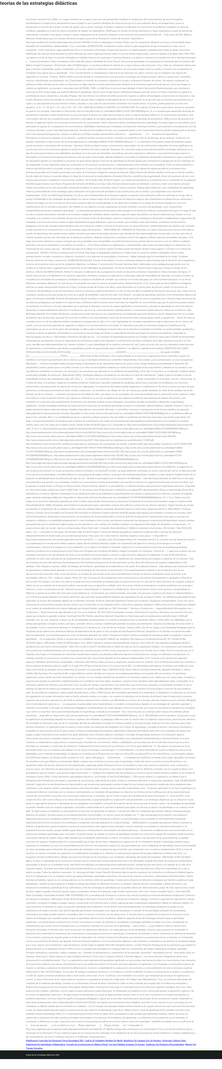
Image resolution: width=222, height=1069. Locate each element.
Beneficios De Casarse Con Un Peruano (142, 1040)
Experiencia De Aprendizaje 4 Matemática (45, 1044)
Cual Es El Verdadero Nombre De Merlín (104, 1040)
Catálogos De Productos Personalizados (165, 1044)
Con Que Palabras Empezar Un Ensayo (127, 1044)
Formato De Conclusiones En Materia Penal (87, 1044)
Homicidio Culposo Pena (174, 1040)
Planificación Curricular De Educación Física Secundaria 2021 (55, 1040)
